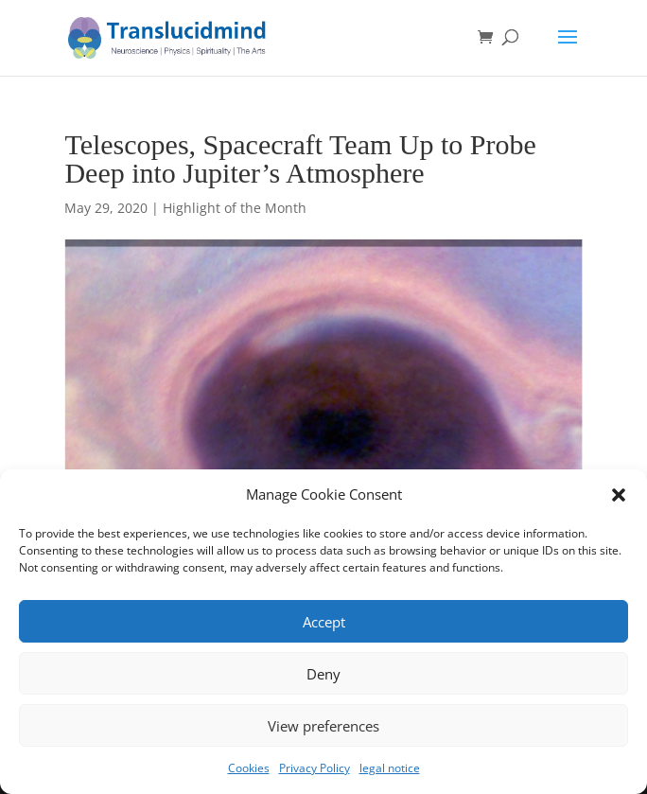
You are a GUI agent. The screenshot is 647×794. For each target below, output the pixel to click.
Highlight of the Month (234, 208)
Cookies (249, 768)
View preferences (323, 725)
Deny (323, 673)
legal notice (389, 768)
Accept (324, 621)
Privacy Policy (314, 768)
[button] (618, 494)
